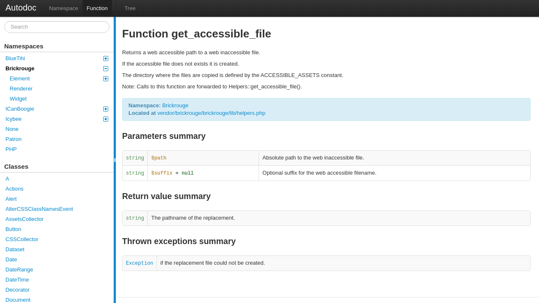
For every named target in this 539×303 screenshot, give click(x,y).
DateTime (17, 279)
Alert (11, 199)
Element (59, 78)
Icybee (56, 119)
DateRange (19, 269)
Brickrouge (56, 68)
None (12, 129)
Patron (13, 139)
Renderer (21, 88)
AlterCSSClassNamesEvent (39, 209)
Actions (14, 189)
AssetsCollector (24, 219)
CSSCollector (21, 239)
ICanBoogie (56, 109)
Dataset (14, 249)
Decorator (17, 290)
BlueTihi (56, 58)
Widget (18, 99)
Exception (139, 263)
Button (13, 229)
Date (11, 259)
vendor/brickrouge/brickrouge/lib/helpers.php (211, 113)
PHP (11, 149)
